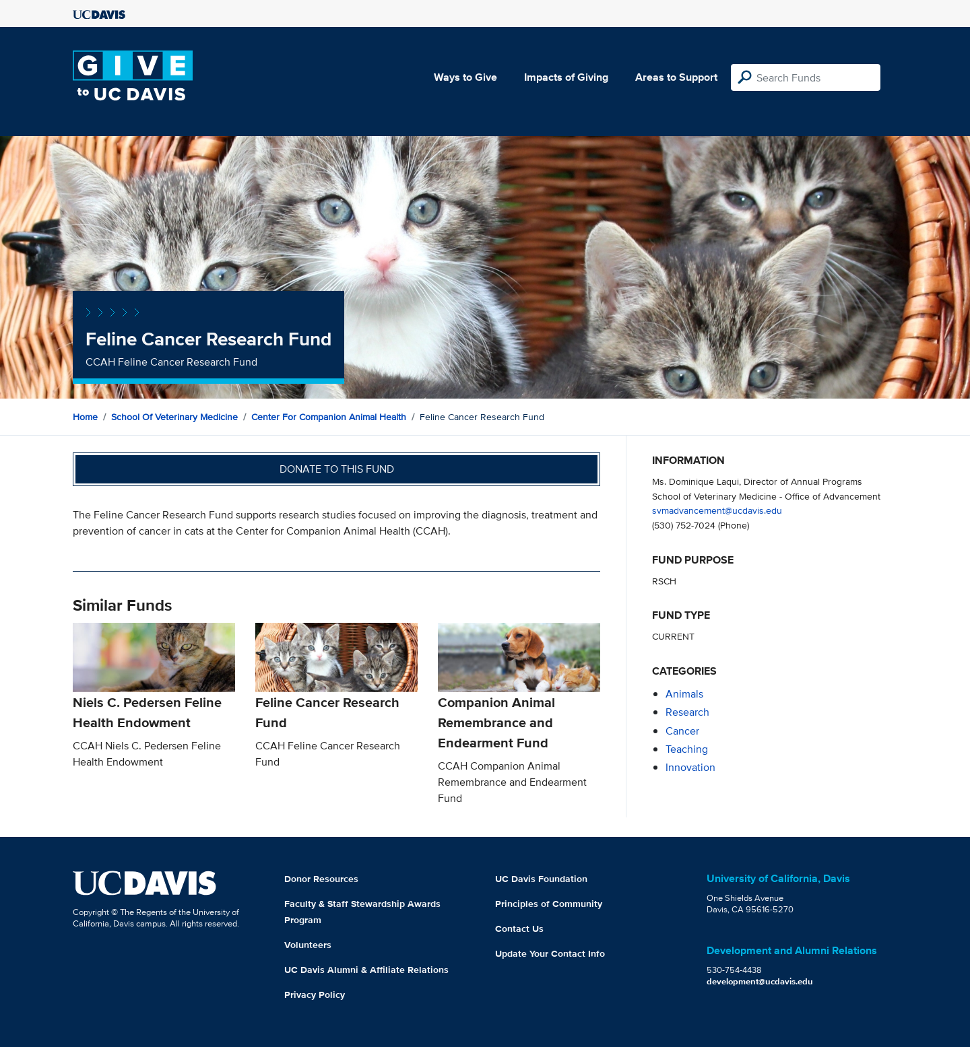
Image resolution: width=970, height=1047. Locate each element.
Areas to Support (676, 77)
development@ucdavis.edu (760, 981)
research (687, 712)
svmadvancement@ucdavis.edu (717, 510)
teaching (687, 749)
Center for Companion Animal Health (328, 417)
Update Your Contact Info (550, 953)
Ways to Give (465, 77)
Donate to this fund (337, 469)
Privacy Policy (314, 994)
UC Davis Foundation (541, 878)
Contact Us (519, 928)
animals (684, 694)
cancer (682, 731)
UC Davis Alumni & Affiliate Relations (366, 969)
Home (85, 417)
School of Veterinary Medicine (174, 417)
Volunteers (307, 944)
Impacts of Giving (566, 77)
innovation (690, 767)
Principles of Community (548, 903)
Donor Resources (321, 878)
